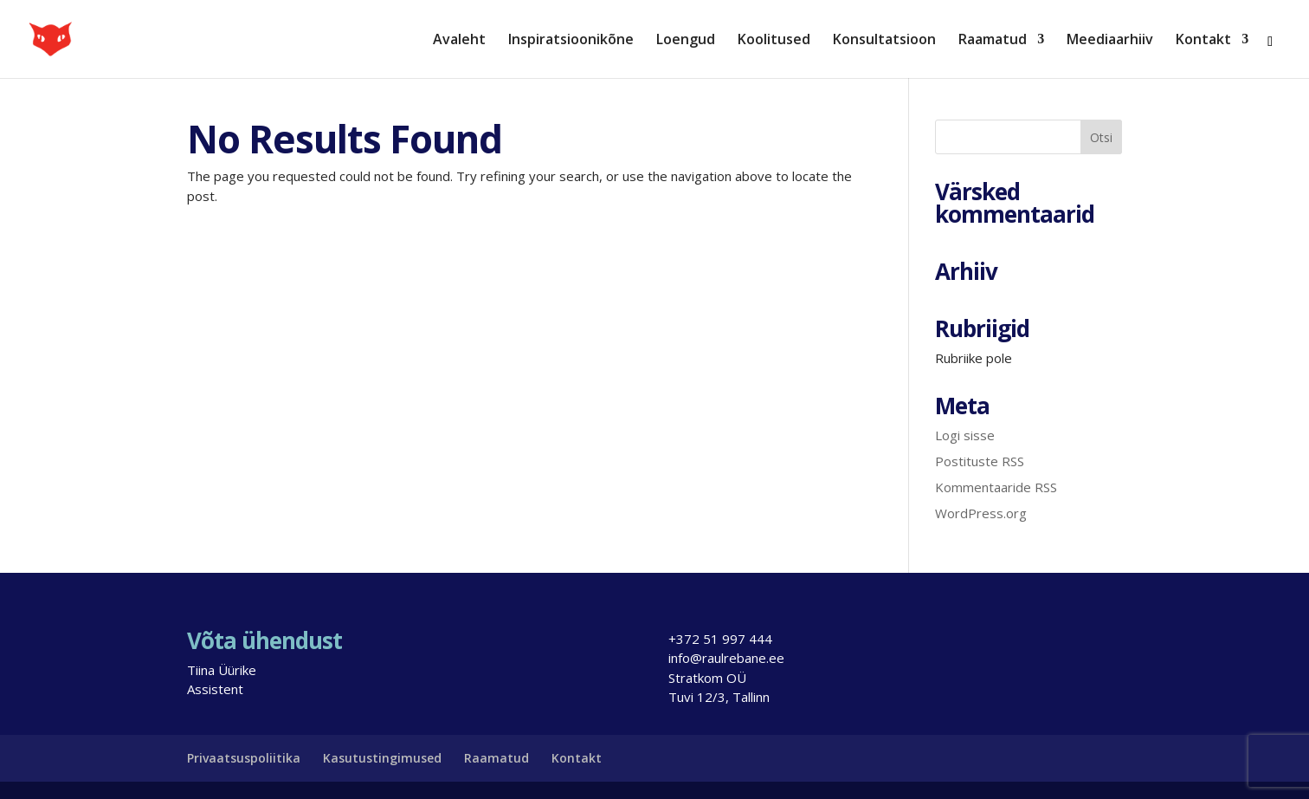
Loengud (685, 41)
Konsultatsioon (884, 41)
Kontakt (1203, 41)
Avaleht (459, 41)
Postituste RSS (979, 461)
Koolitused (774, 41)
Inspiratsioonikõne (571, 41)
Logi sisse (965, 435)
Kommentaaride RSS (996, 487)
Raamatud (992, 41)
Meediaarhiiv (1110, 41)
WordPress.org (981, 513)
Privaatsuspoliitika (243, 758)
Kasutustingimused (382, 758)
